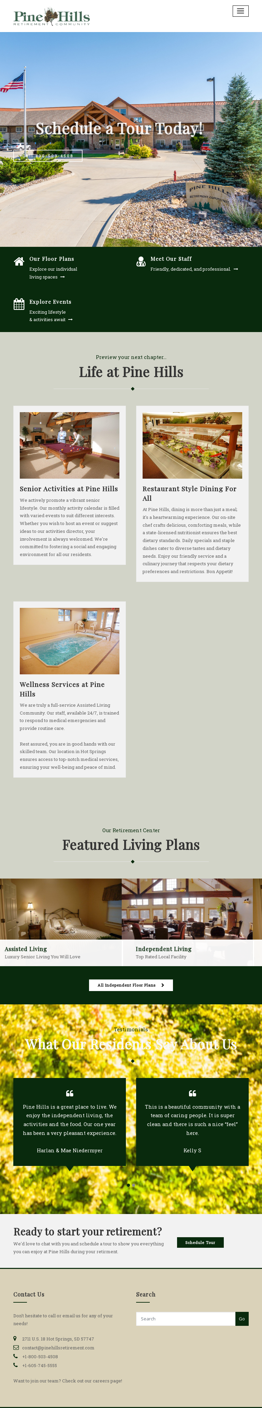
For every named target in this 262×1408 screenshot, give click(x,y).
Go (242, 1319)
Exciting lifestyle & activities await (47, 316)
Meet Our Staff (171, 258)
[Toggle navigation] (241, 11)
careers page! (107, 1381)
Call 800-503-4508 (47, 162)
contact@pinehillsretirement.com (58, 1348)
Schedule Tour (200, 1242)
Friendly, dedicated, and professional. (190, 269)
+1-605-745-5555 (39, 1365)
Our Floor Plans (51, 258)
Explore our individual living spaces (53, 273)
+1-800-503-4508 (40, 1356)
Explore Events (50, 301)
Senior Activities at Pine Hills (69, 488)
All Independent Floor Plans (127, 985)
